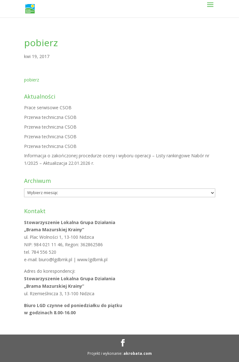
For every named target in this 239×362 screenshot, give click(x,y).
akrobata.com (137, 353)
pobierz (31, 80)
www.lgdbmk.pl (92, 259)
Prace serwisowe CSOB (48, 107)
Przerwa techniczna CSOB (50, 117)
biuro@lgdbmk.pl (56, 259)
